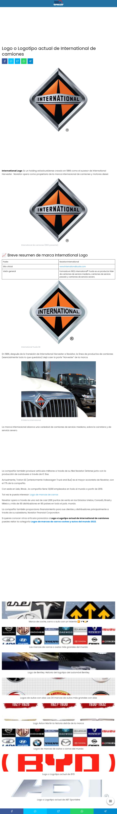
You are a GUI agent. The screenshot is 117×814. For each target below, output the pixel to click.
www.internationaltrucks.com (72, 266)
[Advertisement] (58, 27)
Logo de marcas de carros (44, 494)
